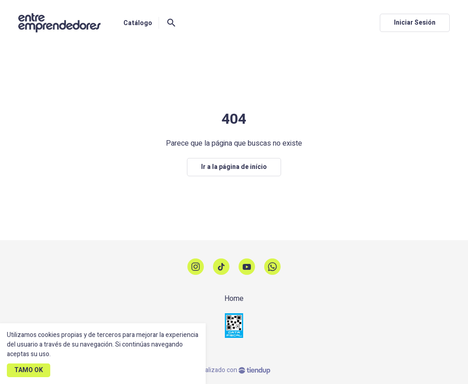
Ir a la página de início (234, 167)
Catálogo (137, 23)
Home (234, 298)
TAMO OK (28, 370)
